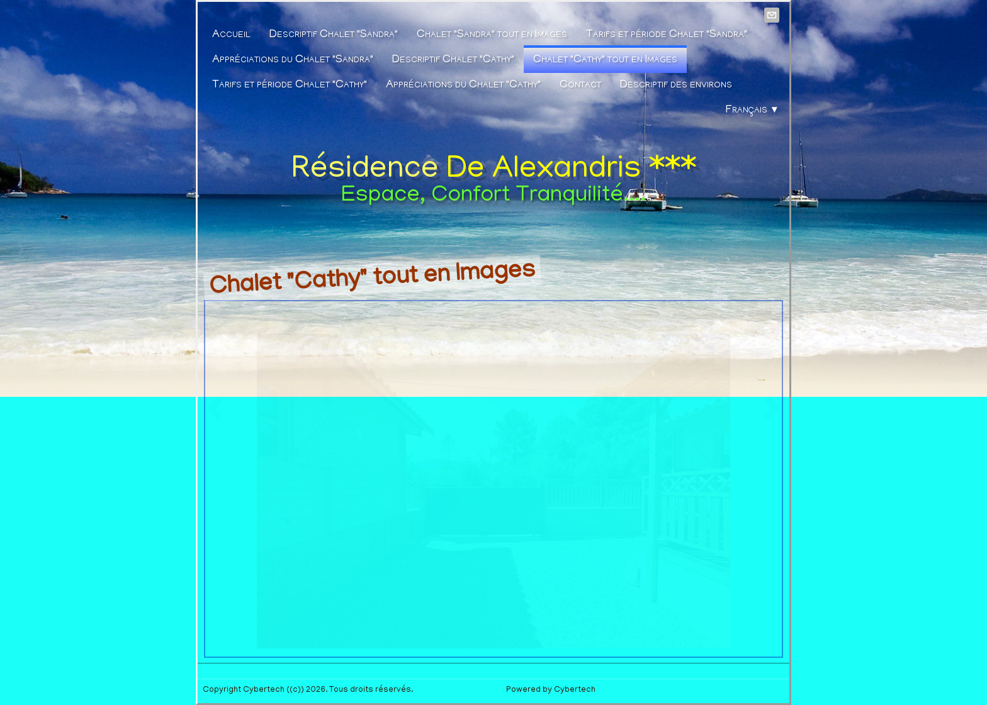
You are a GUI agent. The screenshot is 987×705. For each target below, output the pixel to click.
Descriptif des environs (676, 85)
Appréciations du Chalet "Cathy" (463, 85)
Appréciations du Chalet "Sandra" (292, 60)
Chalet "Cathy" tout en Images (605, 60)
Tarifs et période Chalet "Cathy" (289, 85)
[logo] (493, 178)
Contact (580, 85)
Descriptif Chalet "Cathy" (453, 60)
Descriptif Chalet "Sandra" (333, 35)
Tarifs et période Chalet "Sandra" (666, 35)
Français (752, 110)
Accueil (231, 35)
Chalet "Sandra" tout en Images (492, 35)
